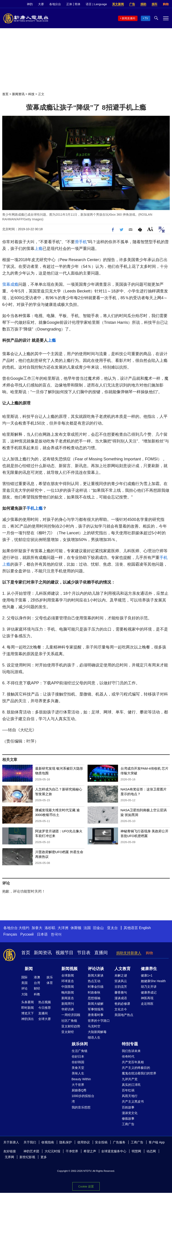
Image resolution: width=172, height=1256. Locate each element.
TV (146, 18)
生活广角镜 (79, 1051)
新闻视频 (69, 968)
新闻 (29, 968)
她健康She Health (153, 981)
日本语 (42, 934)
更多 (44, 1157)
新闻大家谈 (95, 975)
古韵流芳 (120, 986)
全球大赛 (44, 1019)
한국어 (56, 934)
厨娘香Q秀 (79, 1090)
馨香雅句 (120, 992)
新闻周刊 (67, 1003)
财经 (37, 988)
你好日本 (78, 1056)
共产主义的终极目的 (136, 1067)
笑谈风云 (120, 981)
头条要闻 (27, 1002)
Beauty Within (81, 1079)
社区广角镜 (69, 1020)
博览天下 (27, 1013)
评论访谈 (96, 968)
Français (10, 934)
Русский (27, 934)
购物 (166, 4)
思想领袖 (94, 998)
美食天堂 (78, 1067)
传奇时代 (128, 1056)
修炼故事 (128, 1118)
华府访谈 (67, 1009)
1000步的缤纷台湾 (83, 1098)
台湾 (37, 983)
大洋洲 (63, 928)
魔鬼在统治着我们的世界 (139, 1073)
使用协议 (83, 1142)
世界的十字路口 (99, 1020)
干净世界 (72, 1151)
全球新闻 (67, 975)
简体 (77, 4)
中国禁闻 (67, 986)
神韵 (30, 4)
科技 (31, 94)
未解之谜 (120, 975)
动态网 (151, 1151)
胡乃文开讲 (149, 986)
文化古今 (120, 1009)
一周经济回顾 (70, 1015)
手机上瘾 (34, 508)
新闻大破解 (95, 1003)
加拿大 (37, 928)
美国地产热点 (123, 1015)
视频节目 (64, 952)
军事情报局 (95, 1009)
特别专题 (130, 1044)
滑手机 (81, 242)
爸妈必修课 (122, 1003)
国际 (24, 977)
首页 (5, 94)
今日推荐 (44, 1007)
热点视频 (44, 1002)
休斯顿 (76, 928)
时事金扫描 (95, 986)
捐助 (143, 4)
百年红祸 (128, 1090)
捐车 (154, 4)
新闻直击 (67, 998)
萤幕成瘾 (10, 284)
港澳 (37, 977)
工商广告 (128, 1124)
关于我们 (30, 1142)
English (145, 928)
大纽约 (24, 928)
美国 (24, 983)
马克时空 (94, 1026)
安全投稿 (101, 1142)
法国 (87, 928)
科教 (37, 994)
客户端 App (157, 1142)
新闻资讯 (18, 94)
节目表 (83, 952)
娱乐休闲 (80, 1044)
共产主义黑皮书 (133, 1101)
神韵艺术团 (31, 1151)
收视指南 (47, 1142)
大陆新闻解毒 (97, 1032)
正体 (69, 4)
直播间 (101, 952)
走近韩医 (147, 1003)
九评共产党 (130, 1079)
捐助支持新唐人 (128, 953)
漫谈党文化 (130, 1113)
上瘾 (38, 248)
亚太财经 (67, 1032)
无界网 (9, 1157)
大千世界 (78, 1084)
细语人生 (94, 1037)
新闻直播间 (128, 18)
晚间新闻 (67, 992)
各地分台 (55, 4)
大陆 (24, 994)
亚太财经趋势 (70, 1026)
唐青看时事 (95, 1015)
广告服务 (119, 1142)
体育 (50, 983)
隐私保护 (65, 1142)
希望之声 (90, 1151)
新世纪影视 (27, 1157)
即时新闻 (27, 1007)
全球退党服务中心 (113, 1151)
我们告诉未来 (131, 1051)
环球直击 (67, 981)
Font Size (150, 229)
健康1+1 (147, 975)
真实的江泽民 (131, 1084)
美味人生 (78, 1073)
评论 (24, 988)
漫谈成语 (120, 998)
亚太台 (112, 928)
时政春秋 (94, 992)
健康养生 (149, 968)
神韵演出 (27, 1019)
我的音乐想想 (81, 1107)
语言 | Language (96, 4)
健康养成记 (149, 992)
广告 (132, 4)
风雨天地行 (130, 1096)
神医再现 (147, 998)
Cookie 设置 (86, 1186)
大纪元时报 (52, 1151)
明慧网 (136, 1151)
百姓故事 (128, 1107)
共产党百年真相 (133, 1062)
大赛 (41, 4)
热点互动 (94, 981)
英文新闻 (118, 4)
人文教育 (122, 968)
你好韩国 (78, 1062)
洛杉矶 (50, 928)
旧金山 (98, 928)
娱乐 (50, 977)
